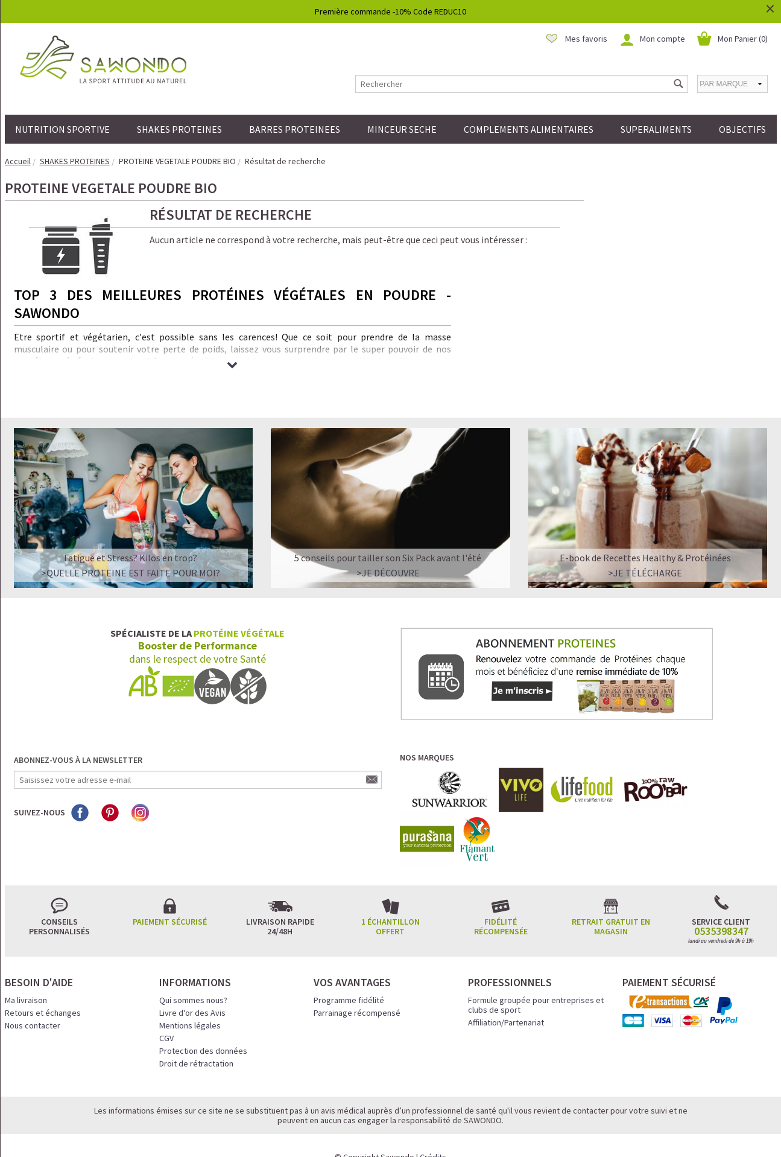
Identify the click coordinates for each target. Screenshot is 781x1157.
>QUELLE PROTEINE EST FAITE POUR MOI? (130, 547)
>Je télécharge (645, 547)
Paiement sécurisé (170, 895)
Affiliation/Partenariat (506, 996)
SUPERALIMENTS (656, 129)
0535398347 (721, 905)
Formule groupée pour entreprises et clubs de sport (536, 979)
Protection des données (203, 1024)
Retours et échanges (43, 986)
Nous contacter (32, 999)
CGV (166, 1012)
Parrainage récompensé (357, 986)
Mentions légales (190, 999)
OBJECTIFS (742, 129)
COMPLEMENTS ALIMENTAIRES (528, 129)
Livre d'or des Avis (192, 986)
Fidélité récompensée (501, 900)
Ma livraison (26, 974)
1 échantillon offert (390, 900)
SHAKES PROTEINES (179, 129)
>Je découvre (388, 547)
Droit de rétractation (196, 1037)
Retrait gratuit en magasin (611, 900)
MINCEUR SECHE (402, 129)
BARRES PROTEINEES (294, 129)
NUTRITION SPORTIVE (62, 129)
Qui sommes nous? (193, 974)
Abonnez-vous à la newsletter (78, 734)
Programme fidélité (349, 974)
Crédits (433, 1131)
